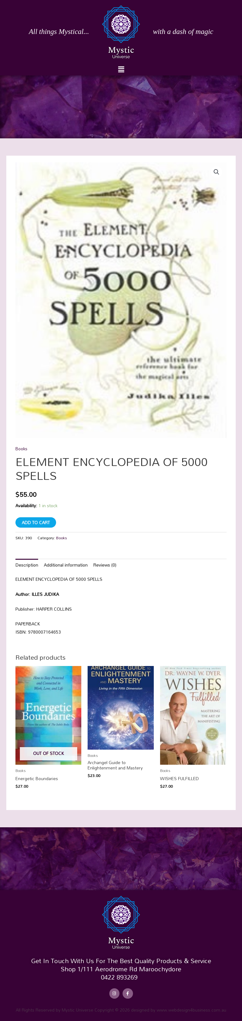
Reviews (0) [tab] (104, 565)
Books (21, 448)
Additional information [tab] (66, 565)
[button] (121, 69)
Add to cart (36, 522)
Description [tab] (26, 565)
